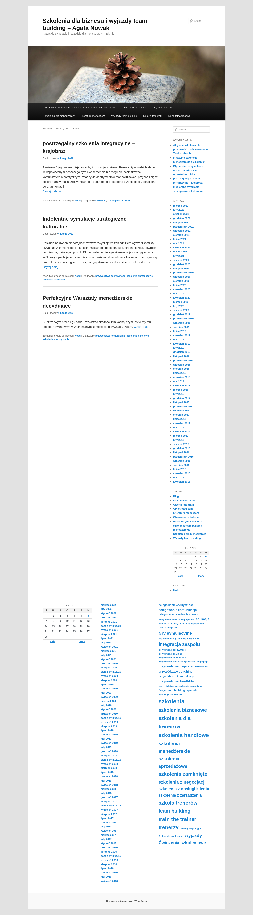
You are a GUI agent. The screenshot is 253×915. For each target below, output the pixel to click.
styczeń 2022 (181, 213)
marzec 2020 (180, 301)
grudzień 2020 (181, 264)
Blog (176, 496)
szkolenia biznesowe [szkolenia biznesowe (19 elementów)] (183, 710)
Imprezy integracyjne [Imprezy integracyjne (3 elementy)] (188, 638)
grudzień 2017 (181, 398)
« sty (180, 576)
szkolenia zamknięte (54, 279)
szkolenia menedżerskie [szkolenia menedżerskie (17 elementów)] (174, 747)
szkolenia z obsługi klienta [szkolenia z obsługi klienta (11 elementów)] (184, 789)
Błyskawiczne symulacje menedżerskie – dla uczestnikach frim (188, 170)
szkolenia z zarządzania (56, 339)
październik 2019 (183, 318)
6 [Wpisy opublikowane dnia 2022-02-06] (206, 556)
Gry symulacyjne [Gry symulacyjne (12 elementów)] (175, 633)
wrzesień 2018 (181, 364)
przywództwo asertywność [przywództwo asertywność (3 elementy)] (194, 666)
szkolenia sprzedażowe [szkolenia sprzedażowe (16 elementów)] (173, 762)
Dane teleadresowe (179, 115)
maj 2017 (178, 427)
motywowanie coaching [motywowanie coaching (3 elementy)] (170, 654)
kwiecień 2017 (181, 431)
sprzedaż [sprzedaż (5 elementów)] (193, 690)
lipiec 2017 (179, 418)
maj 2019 (178, 339)
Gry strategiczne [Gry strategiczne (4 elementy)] (168, 627)
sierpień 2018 (181, 368)
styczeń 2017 (181, 444)
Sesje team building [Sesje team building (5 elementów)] (172, 690)
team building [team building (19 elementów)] (175, 811)
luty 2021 (178, 255)
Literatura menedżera (93, 115)
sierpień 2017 (181, 414)
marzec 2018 (180, 389)
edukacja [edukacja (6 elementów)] (202, 619)
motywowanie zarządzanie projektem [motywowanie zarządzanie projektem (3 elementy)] (177, 661)
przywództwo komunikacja (110, 335)
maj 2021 (178, 243)
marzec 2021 (180, 251)
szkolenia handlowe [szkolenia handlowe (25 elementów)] (184, 735)
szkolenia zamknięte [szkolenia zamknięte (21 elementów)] (183, 774)
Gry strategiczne (162, 107)
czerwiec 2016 (181, 473)
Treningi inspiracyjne (119, 200)
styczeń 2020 (181, 310)
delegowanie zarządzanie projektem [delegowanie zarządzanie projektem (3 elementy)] (176, 619)
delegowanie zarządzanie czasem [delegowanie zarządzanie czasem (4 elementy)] (178, 614)
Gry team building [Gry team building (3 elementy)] (168, 638)
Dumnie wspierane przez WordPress (126, 901)
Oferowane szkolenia (134, 107)
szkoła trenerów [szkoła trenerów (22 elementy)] (178, 803)
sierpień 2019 (181, 327)
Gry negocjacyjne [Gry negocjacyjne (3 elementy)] (195, 623)
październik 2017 (183, 406)
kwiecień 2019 (181, 343)
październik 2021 (183, 226)
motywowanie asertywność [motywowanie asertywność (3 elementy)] (172, 650)
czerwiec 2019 (181, 335)
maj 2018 (178, 381)
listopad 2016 (181, 452)
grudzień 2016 (181, 448)
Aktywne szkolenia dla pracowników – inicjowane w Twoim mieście (190, 149)
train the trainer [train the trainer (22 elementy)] (177, 819)
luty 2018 (178, 393)
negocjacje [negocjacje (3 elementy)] (202, 661)
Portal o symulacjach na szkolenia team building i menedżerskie (80, 107)
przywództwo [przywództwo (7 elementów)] (169, 666)
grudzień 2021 (181, 218)
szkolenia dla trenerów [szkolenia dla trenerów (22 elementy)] (175, 722)
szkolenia (100, 200)
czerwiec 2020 (181, 289)
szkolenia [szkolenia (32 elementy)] (172, 701)
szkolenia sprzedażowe (140, 276)
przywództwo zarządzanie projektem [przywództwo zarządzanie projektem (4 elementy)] (180, 686)
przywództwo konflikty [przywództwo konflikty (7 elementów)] (176, 681)
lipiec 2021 (179, 239)
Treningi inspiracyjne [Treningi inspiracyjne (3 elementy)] (190, 828)
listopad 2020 (181, 268)
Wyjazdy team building (124, 115)
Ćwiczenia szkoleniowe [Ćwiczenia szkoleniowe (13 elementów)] (182, 842)
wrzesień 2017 (181, 410)
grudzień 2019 (181, 314)
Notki (78, 200)
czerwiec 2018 (181, 377)
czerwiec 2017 (181, 423)
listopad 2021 (181, 222)
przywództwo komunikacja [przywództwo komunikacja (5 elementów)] (176, 676)
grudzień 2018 (181, 351)
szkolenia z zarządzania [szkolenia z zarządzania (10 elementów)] (180, 795)
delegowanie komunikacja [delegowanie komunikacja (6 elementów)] (178, 610)
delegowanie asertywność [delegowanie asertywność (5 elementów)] (176, 605)
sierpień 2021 (181, 234)
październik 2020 (183, 272)
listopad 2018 (181, 356)
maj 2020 (178, 293)
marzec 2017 (180, 435)
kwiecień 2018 (181, 385)
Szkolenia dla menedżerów (59, 115)
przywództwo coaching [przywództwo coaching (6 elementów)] (176, 671)
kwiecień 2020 (181, 297)
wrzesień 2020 (181, 276)
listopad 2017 (181, 402)
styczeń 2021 (181, 260)
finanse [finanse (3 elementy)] (162, 623)
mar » (201, 576)
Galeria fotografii (152, 115)
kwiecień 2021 (181, 247)
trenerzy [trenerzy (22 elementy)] (168, 827)
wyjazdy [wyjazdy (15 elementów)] (193, 835)
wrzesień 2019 (181, 322)
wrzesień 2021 (181, 230)
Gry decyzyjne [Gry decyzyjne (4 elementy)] (176, 623)
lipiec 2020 (179, 285)
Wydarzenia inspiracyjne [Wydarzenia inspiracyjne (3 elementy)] (171, 836)
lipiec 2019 (179, 331)
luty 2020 (178, 306)
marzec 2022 (180, 205)
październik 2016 (183, 456)
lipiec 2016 (179, 469)
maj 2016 (178, 477)
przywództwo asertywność (110, 276)
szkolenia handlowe (138, 335)
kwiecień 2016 (181, 481)
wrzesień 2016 (181, 460)
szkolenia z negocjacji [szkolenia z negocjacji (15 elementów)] (182, 782)
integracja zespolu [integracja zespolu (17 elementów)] (179, 644)
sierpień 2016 (181, 465)
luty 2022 (178, 209)
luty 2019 (178, 347)
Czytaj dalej (52, 191)
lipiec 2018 (179, 372)
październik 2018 (183, 360)
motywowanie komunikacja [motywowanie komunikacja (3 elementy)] (172, 657)
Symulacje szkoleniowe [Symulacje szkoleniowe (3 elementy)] (170, 694)
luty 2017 (178, 439)
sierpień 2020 (181, 280)
